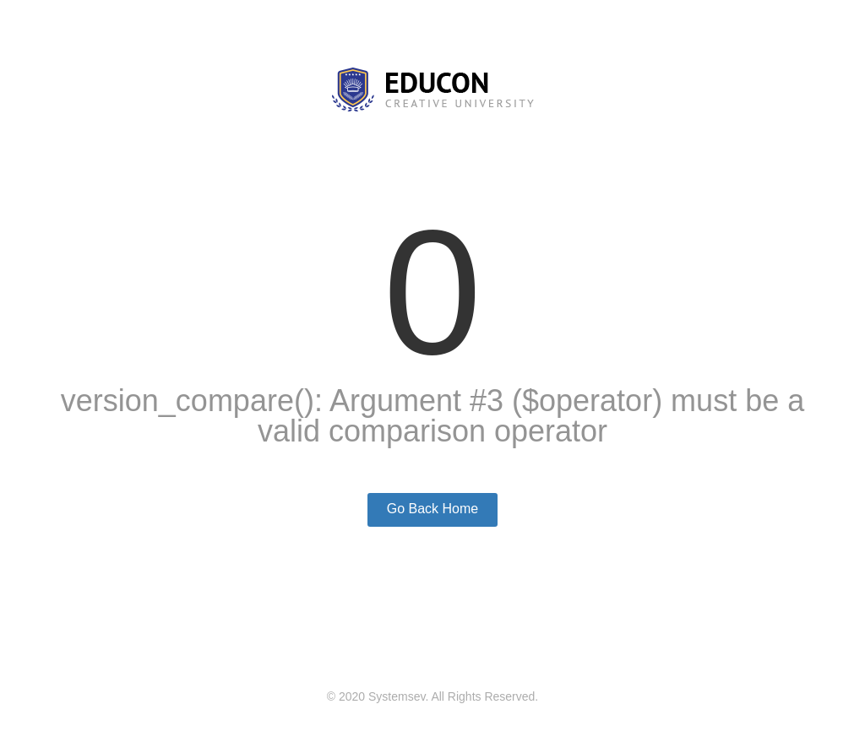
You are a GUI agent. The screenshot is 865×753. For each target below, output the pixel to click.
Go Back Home (432, 508)
